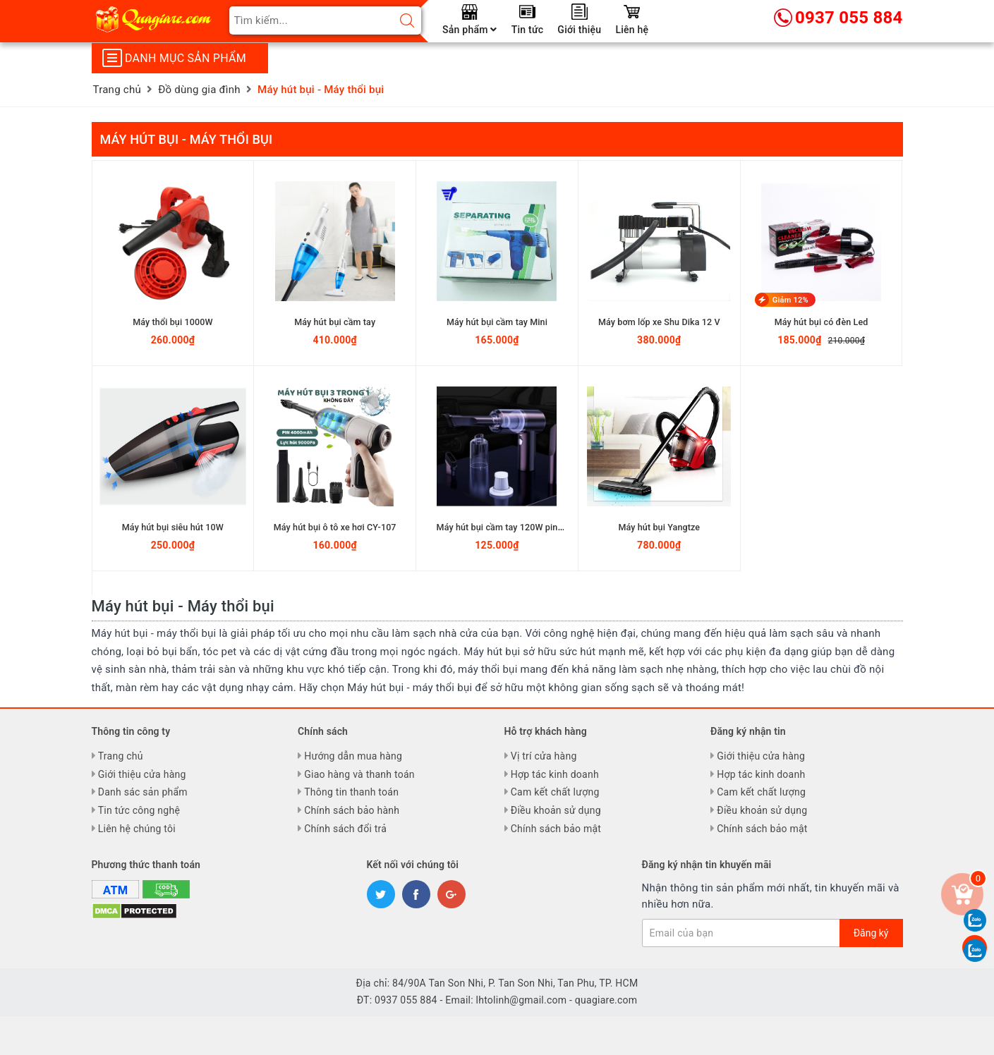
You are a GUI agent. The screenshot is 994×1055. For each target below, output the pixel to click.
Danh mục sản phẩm (174, 58)
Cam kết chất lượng (555, 792)
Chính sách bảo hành (351, 810)
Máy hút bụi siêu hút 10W (172, 526)
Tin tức (527, 29)
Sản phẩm (469, 29)
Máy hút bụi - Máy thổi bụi (186, 139)
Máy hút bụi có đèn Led (821, 321)
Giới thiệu (579, 29)
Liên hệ (631, 29)
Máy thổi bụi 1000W (172, 321)
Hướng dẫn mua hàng (353, 756)
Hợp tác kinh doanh (555, 774)
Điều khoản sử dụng (556, 810)
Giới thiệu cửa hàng (142, 774)
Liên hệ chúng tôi (137, 828)
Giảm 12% (790, 300)
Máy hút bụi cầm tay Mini (497, 321)
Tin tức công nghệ (139, 810)
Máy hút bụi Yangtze (659, 526)
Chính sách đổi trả (345, 828)
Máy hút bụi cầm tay (334, 321)
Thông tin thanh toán (351, 792)
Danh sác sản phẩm (143, 792)
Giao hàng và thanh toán (359, 774)
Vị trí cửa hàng (544, 756)
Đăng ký (871, 933)
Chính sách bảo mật (556, 828)
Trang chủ (120, 756)
